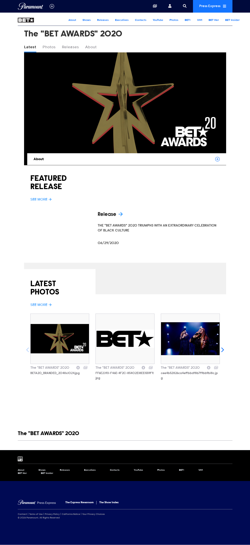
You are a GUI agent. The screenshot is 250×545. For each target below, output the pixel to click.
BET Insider (232, 20)
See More (41, 199)
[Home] (37, 503)
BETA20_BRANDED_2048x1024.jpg (55, 373)
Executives (122, 20)
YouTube (158, 20)
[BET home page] (125, 459)
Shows (86, 20)
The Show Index (109, 502)
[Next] (222, 349)
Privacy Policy (52, 514)
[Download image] (78, 367)
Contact (22, 514)
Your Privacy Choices (93, 514)
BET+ (188, 20)
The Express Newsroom (79, 502)
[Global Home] (30, 6)
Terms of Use (36, 514)
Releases (103, 20)
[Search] (184, 6)
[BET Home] (41, 20)
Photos (173, 20)
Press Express (212, 6)
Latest (30, 47)
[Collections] (155, 6)
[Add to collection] (85, 367)
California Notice (71, 514)
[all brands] (52, 6)
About (72, 20)
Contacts (140, 20)
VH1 (199, 20)
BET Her (214, 20)
